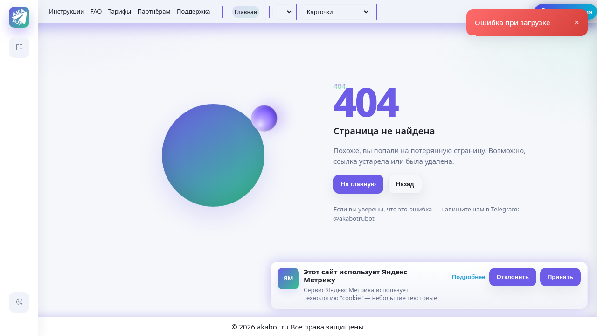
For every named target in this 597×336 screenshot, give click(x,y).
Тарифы (119, 11)
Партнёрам (154, 11)
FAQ (96, 11)
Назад (405, 184)
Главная (246, 12)
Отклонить (513, 276)
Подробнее (469, 276)
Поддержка (193, 11)
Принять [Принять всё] (560, 276)
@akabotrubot (354, 218)
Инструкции (66, 11)
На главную (358, 184)
